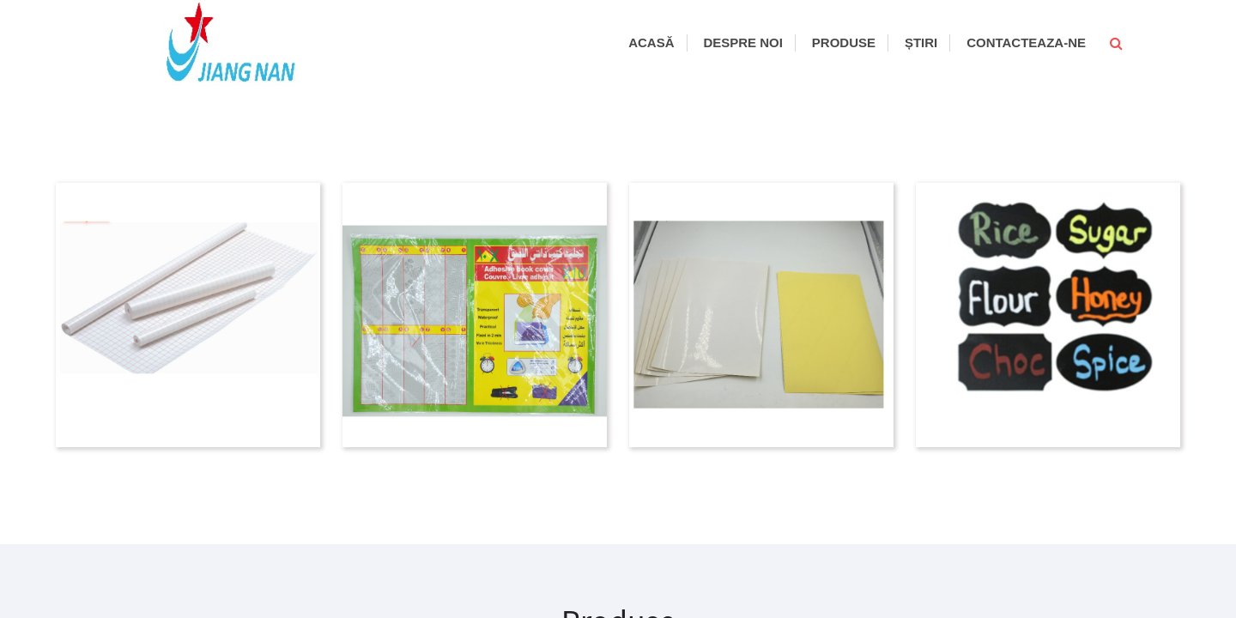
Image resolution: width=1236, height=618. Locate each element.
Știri (921, 42)
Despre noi (743, 42)
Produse (844, 42)
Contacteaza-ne (1026, 42)
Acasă (651, 42)
